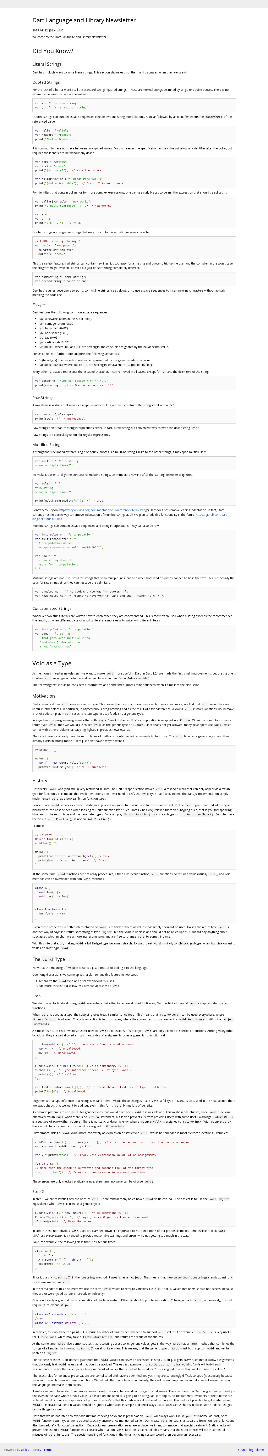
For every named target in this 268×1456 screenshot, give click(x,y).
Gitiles (25, 1450)
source (242, 1450)
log (251, 1450)
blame (260, 1450)
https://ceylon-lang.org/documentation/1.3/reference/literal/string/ (103, 510)
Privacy (36, 1450)
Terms (48, 1450)
